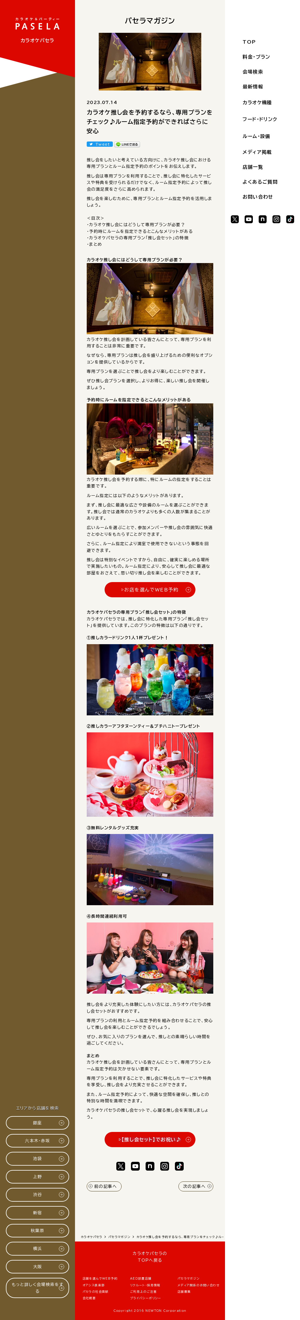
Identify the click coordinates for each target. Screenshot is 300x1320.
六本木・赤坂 (37, 1141)
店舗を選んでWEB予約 (100, 1278)
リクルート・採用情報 (145, 1285)
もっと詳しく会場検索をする (38, 1288)
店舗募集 (184, 1291)
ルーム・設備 (256, 136)
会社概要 (89, 1298)
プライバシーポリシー (145, 1298)
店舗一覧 (253, 167)
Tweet (103, 144)
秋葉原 (37, 1231)
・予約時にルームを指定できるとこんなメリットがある (140, 231)
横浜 (37, 1248)
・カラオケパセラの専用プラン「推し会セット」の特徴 (138, 238)
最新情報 (253, 86)
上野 (37, 1177)
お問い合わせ (258, 197)
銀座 (37, 1123)
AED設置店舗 (141, 1278)
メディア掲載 (257, 152)
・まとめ (94, 244)
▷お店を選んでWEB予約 (149, 589)
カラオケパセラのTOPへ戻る (150, 1256)
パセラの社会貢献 (96, 1291)
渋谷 (37, 1195)
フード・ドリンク (260, 119)
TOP (249, 42)
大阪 (37, 1267)
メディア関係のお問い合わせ (199, 1285)
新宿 (37, 1213)
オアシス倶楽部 (94, 1285)
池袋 (37, 1159)
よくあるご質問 (260, 182)
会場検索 (253, 71)
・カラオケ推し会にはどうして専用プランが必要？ (136, 225)
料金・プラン (256, 56)
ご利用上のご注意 (143, 1291)
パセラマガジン (189, 1278)
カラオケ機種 (257, 102)
